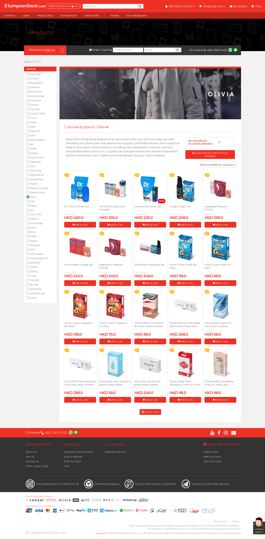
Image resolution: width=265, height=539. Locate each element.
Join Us (30, 456)
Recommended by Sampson (218, 164)
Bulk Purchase (72, 461)
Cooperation (115, 444)
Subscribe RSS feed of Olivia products (210, 154)
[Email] (159, 50)
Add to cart (80, 224)
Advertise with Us (115, 451)
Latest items (210, 451)
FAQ (66, 466)
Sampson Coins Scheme (78, 451)
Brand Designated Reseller (39, 496)
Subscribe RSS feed (221, 444)
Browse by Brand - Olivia (88, 127)
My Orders (238, 6)
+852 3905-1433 (215, 50)
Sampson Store (39, 444)
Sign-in (49, 50)
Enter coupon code (37, 466)
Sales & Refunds (73, 456)
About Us (31, 451)
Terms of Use (220, 521)
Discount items (212, 461)
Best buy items (212, 456)
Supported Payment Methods (40, 506)
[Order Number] (128, 50)
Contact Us (32, 461)
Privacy (235, 521)
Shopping (72, 444)
